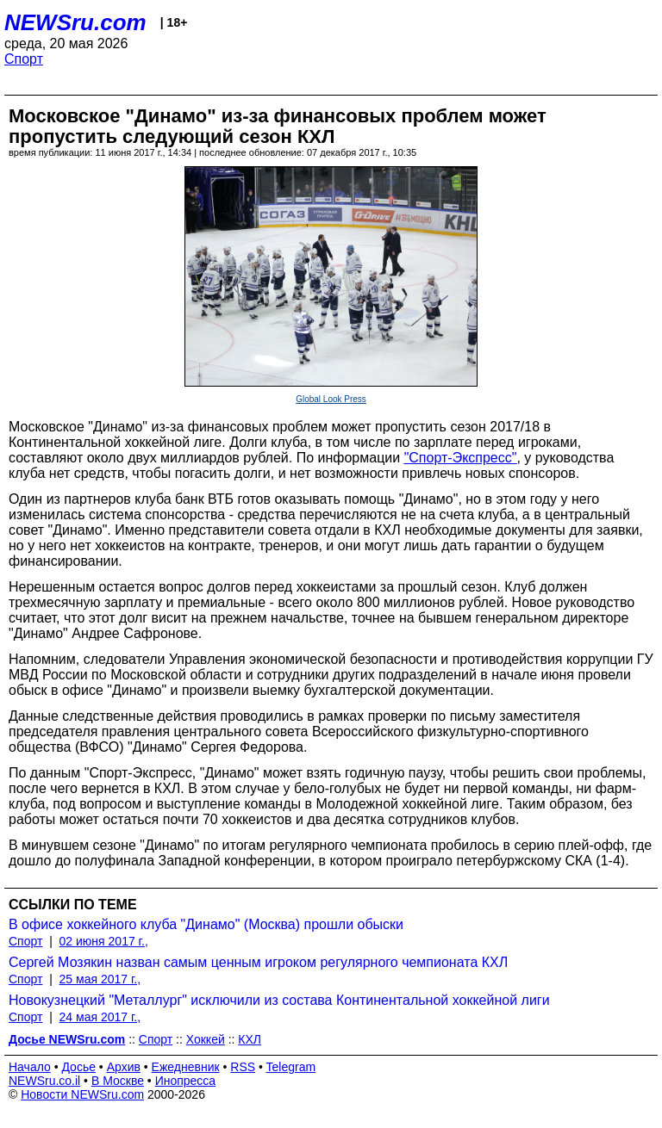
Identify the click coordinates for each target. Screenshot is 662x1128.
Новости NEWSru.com (82, 1094)
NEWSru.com (75, 22)
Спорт (23, 59)
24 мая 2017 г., (100, 1017)
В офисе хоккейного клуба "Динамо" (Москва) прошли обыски (206, 924)
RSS (242, 1067)
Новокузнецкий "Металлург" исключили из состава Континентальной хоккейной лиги (279, 1000)
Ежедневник (186, 1067)
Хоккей (205, 1039)
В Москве (117, 1081)
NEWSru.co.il (44, 1081)
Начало (30, 1067)
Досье (78, 1067)
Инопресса (185, 1081)
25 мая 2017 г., (100, 979)
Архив (124, 1067)
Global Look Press (331, 399)
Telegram (291, 1067)
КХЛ (249, 1039)
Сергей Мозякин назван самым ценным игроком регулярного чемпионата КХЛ (258, 962)
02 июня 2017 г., (103, 941)
